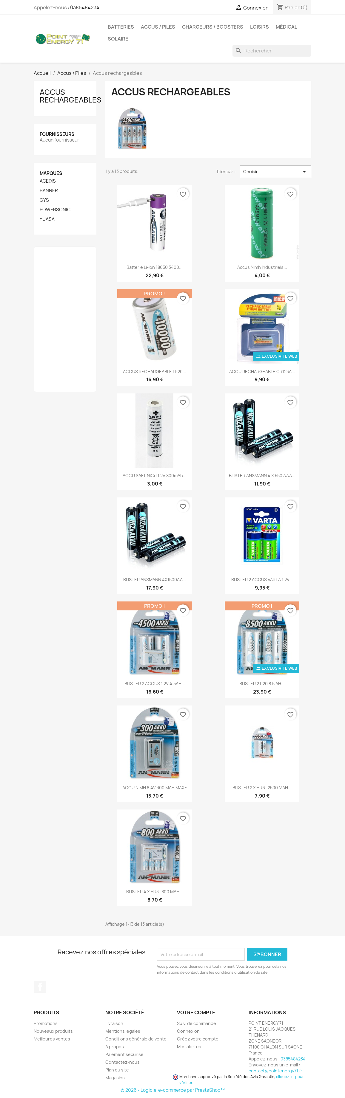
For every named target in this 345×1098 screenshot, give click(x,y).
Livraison (114, 1023)
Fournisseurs (57, 134)
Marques (51, 173)
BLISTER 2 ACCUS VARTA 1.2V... (262, 579)
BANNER (49, 191)
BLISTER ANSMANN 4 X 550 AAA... (262, 475)
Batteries (121, 27)
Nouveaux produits (53, 1031)
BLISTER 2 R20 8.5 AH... (262, 683)
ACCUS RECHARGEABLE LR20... (154, 371)
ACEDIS (48, 181)
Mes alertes (189, 1046)
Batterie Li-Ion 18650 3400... (155, 267)
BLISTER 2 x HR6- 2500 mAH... (262, 787)
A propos (114, 1046)
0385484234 (84, 7)
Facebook (40, 987)
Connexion (188, 1031)
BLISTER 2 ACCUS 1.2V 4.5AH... (154, 683)
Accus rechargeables (70, 96)
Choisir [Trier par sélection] (275, 171)
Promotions (46, 1023)
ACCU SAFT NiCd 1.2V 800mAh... (155, 475)
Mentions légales (122, 1031)
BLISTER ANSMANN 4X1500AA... (154, 579)
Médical (286, 27)
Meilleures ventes (52, 1039)
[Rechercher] (271, 51)
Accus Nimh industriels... (262, 267)
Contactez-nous (122, 1062)
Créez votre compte (197, 1039)
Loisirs (259, 27)
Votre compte (196, 1012)
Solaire (118, 38)
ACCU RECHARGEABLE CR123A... (262, 371)
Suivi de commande (196, 1023)
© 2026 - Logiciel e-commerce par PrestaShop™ (173, 1090)
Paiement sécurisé (124, 1054)
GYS (44, 200)
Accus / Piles (158, 27)
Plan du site (117, 1070)
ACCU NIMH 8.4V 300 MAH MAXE (154, 787)
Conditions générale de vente (136, 1039)
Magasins (115, 1077)
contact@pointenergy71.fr (275, 1071)
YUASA (47, 219)
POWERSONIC (55, 210)
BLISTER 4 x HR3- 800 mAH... (154, 891)
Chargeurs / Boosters (212, 27)
